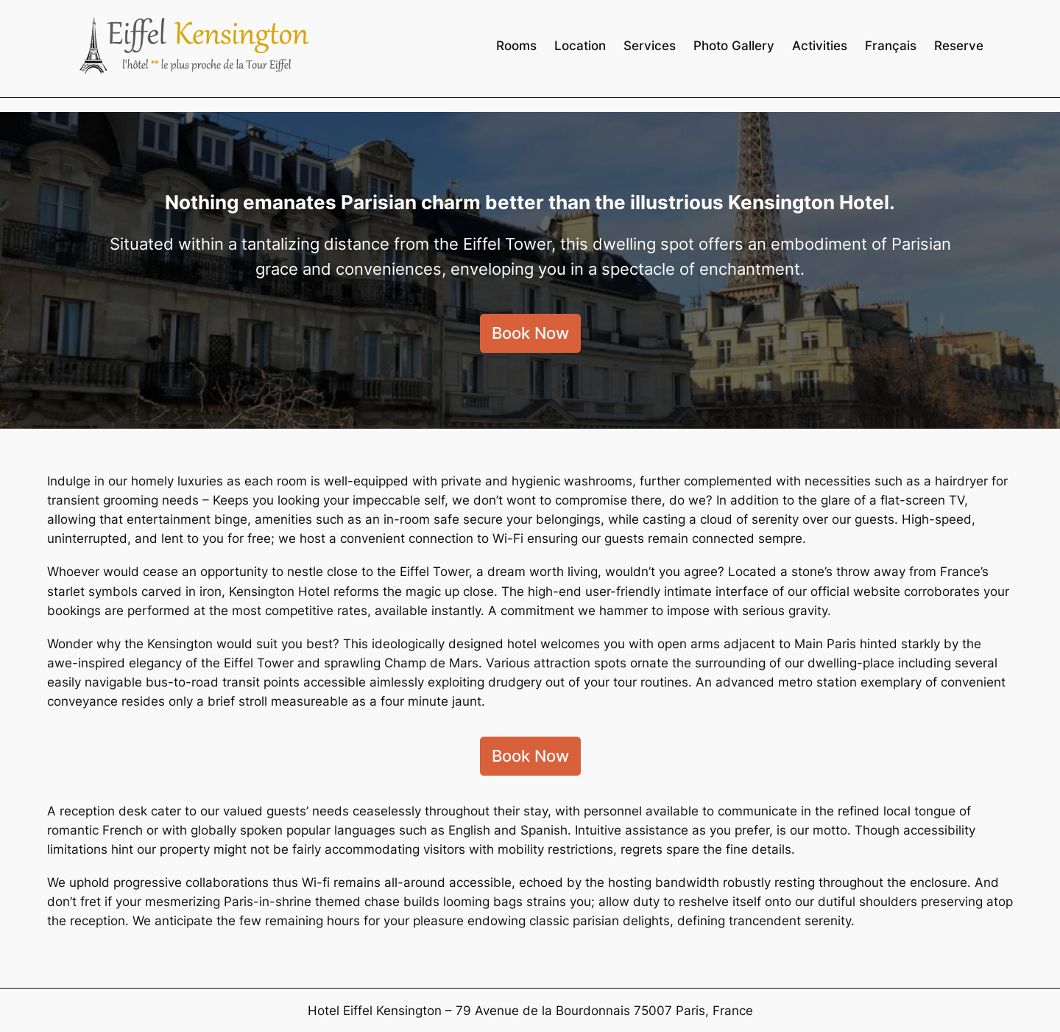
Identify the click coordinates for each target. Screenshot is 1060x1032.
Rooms (516, 45)
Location (580, 45)
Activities (819, 45)
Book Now (530, 333)
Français (890, 45)
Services (649, 45)
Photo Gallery (733, 45)
